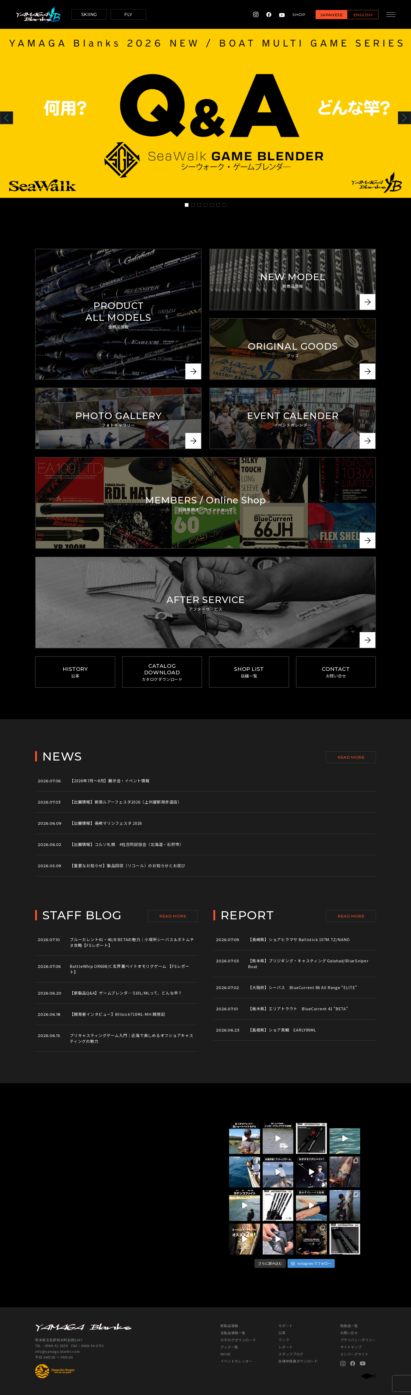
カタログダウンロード (238, 1339)
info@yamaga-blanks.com (57, 1351)
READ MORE (351, 757)
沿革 (281, 1332)
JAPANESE (331, 14)
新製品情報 (229, 1325)
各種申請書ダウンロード (298, 1361)
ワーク (283, 1339)
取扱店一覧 (349, 1325)
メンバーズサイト (354, 1353)
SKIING (89, 14)
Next (404, 117)
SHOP (298, 14)
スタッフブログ (291, 1353)
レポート (285, 1346)
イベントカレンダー (236, 1361)
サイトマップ (351, 1346)
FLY (128, 14)
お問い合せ (349, 1332)
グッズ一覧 (229, 1346)
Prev (6, 117)
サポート (285, 1325)
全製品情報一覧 (233, 1332)
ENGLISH (362, 14)
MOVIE (225, 1353)
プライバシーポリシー (358, 1339)
